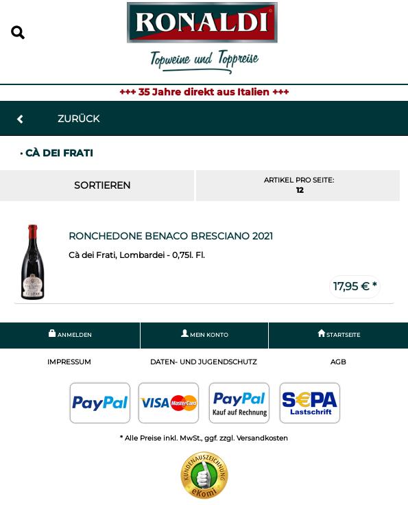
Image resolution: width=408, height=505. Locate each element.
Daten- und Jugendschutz (203, 361)
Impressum (69, 361)
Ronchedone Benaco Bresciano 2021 (171, 236)
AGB (338, 361)
